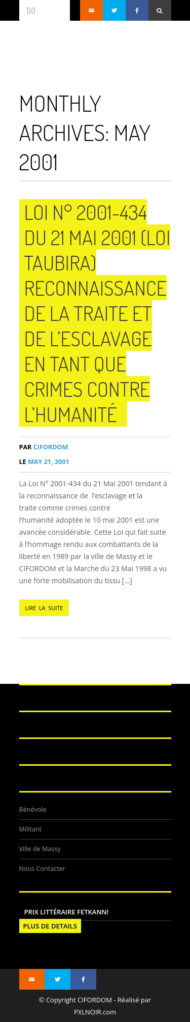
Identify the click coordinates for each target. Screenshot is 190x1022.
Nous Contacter (42, 868)
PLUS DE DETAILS (50, 926)
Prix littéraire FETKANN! (66, 911)
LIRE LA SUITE (44, 608)
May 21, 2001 (44, 461)
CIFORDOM (43, 447)
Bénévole (33, 809)
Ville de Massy (40, 849)
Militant (30, 829)
